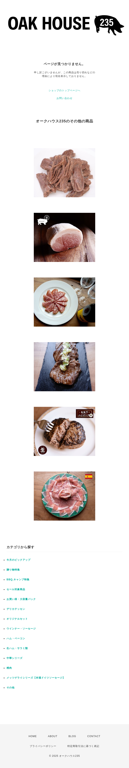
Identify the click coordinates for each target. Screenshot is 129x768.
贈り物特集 (13, 569)
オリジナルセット (17, 618)
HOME (33, 736)
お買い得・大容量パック (21, 599)
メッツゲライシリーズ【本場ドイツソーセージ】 (36, 677)
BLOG (72, 736)
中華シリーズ (15, 658)
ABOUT (52, 736)
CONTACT (93, 736)
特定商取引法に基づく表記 (83, 746)
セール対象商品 (16, 589)
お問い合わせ (64, 98)
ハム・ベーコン (16, 638)
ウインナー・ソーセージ (21, 628)
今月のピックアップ (19, 559)
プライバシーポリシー (43, 746)
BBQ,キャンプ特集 (18, 579)
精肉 (9, 668)
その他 (11, 687)
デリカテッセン (16, 609)
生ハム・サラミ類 (17, 648)
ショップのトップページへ (64, 90)
